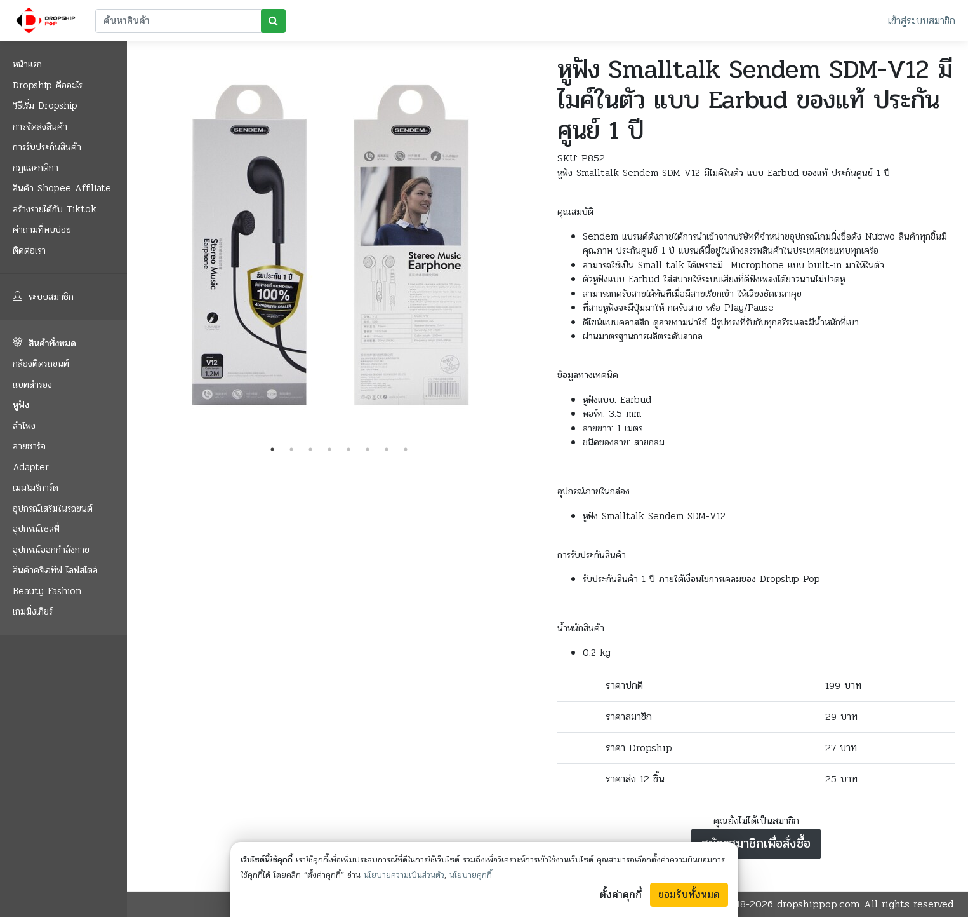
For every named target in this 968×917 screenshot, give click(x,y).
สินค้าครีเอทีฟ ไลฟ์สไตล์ (55, 570)
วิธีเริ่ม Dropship (45, 105)
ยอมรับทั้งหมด (689, 894)
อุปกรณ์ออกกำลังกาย (51, 549)
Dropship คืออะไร (48, 85)
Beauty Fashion (47, 591)
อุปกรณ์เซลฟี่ (36, 528)
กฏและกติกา (35, 167)
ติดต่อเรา (29, 250)
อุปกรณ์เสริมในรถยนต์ (53, 508)
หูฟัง (21, 404)
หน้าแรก (27, 64)
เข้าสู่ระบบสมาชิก (921, 21)
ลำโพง (24, 425)
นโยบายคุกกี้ (470, 875)
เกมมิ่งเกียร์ (33, 611)
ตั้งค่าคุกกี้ (621, 894)
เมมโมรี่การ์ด (35, 487)
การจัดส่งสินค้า (40, 126)
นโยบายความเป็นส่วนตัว (404, 875)
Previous (130, 247)
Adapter (31, 467)
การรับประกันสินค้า (47, 146)
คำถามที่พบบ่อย (42, 229)
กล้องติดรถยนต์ (41, 363)
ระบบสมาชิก (43, 296)
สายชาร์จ (29, 446)
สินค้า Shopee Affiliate (62, 188)
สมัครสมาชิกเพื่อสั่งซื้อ (756, 843)
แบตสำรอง (32, 384)
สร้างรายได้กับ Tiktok (54, 209)
